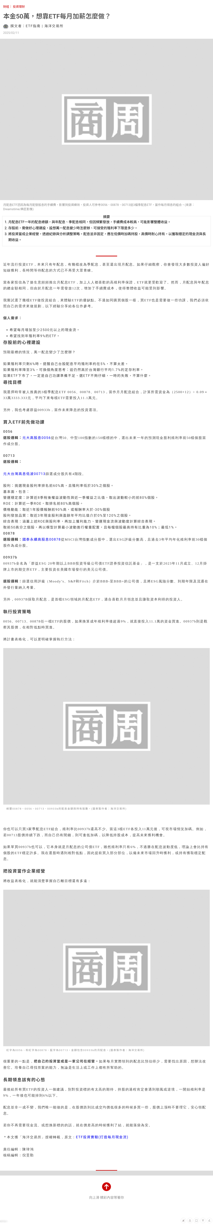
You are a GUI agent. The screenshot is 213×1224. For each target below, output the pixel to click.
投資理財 (19, 6)
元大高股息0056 (36, 438)
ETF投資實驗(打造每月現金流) (102, 1137)
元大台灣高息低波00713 (24, 474)
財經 (6, 6)
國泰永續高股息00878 (41, 540)
